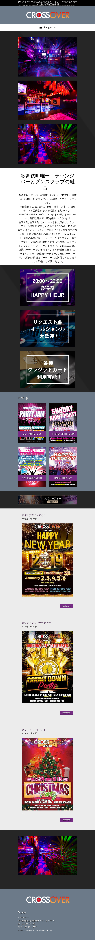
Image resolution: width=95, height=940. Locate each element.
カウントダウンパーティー (36, 622)
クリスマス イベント (34, 729)
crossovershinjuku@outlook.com (38, 930)
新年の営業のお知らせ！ (35, 515)
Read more (66, 606)
